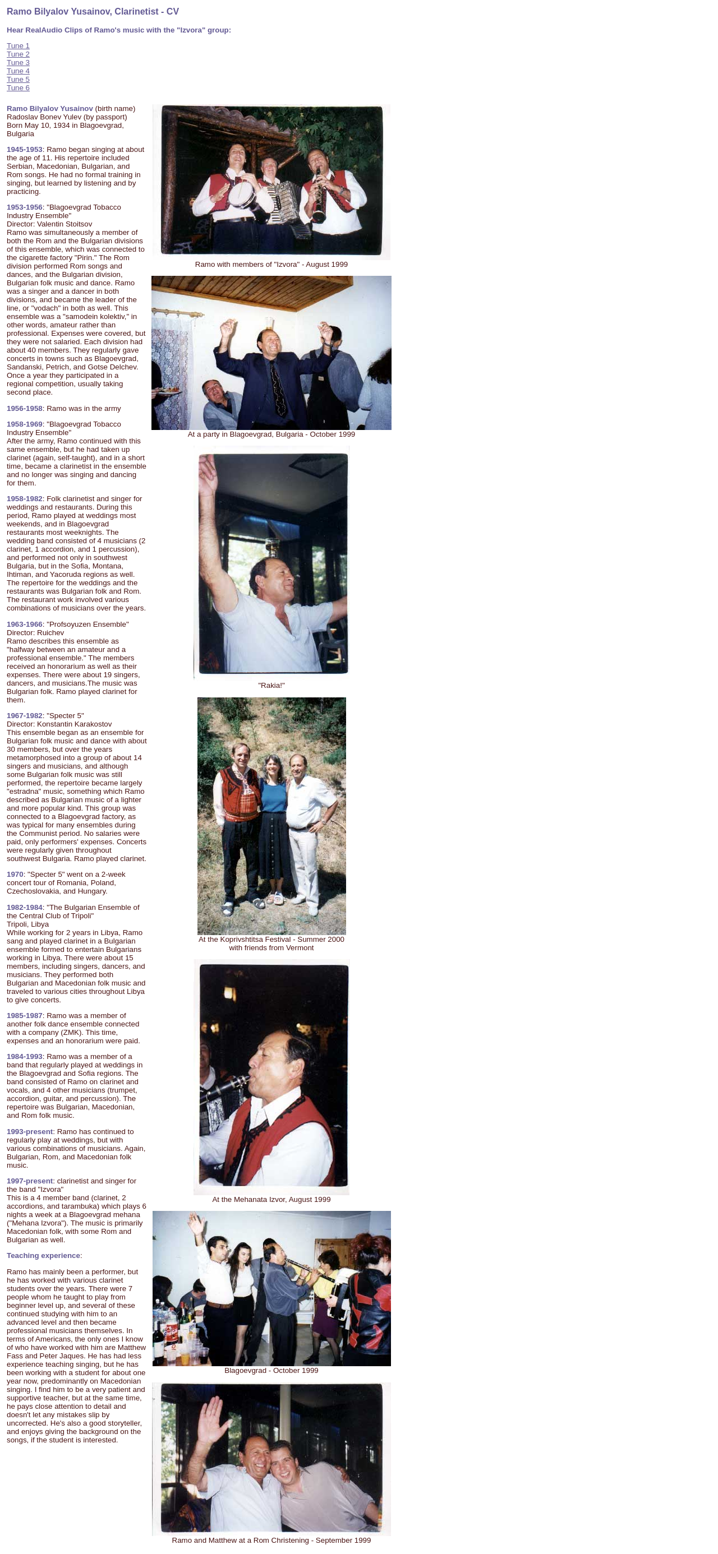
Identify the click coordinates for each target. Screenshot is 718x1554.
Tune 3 (18, 62)
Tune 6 (18, 88)
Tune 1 (18, 45)
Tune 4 (18, 71)
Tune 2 (18, 54)
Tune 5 (18, 79)
